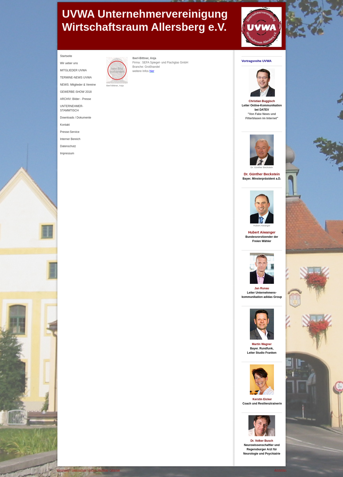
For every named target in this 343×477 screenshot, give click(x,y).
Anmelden (280, 470)
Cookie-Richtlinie (98, 470)
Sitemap (115, 470)
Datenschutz (79, 470)
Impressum (63, 470)
